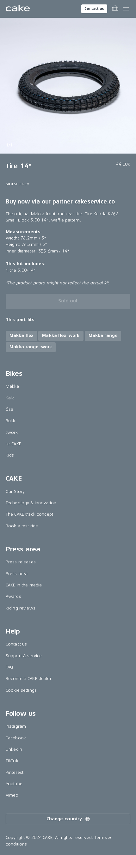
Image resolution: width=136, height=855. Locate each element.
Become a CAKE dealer (29, 678)
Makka (12, 386)
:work (12, 432)
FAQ (9, 667)
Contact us (94, 9)
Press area (17, 573)
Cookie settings (21, 690)
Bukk (10, 420)
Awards (13, 596)
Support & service (24, 655)
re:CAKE (13, 443)
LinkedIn (14, 749)
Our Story (15, 491)
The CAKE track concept (29, 514)
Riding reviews (20, 608)
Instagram (16, 726)
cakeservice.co (95, 201)
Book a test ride (22, 526)
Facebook (16, 738)
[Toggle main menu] (126, 8)
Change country (68, 819)
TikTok (12, 760)
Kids (10, 455)
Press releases (21, 562)
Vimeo (12, 795)
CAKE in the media (24, 585)
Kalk (10, 398)
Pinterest (14, 772)
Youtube (14, 783)
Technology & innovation (31, 502)
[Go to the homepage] (18, 9)
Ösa (9, 409)
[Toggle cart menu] (115, 8)
